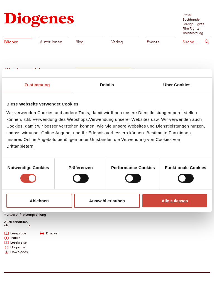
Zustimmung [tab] (37, 84)
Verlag (117, 41)
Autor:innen (51, 41)
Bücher (11, 41)
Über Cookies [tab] (177, 84)
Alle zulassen (175, 200)
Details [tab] (107, 84)
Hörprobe (17, 247)
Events (153, 41)
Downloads (19, 252)
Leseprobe (18, 233)
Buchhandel (191, 19)
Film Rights (191, 28)
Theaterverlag (193, 32)
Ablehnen (39, 200)
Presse (187, 15)
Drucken (52, 233)
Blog (80, 41)
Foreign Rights (193, 23)
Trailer (15, 238)
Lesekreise (18, 242)
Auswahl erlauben (107, 200)
